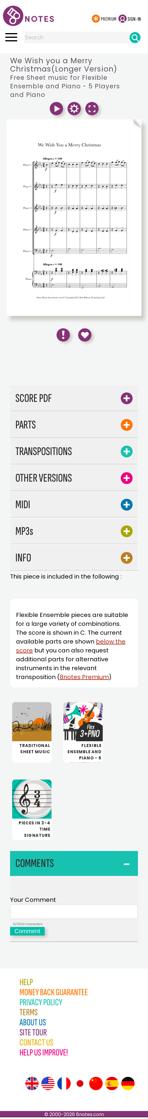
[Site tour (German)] (127, 1085)
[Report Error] (63, 335)
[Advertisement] (74, 366)
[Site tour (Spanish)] (111, 1085)
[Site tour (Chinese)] (96, 1085)
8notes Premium (84, 677)
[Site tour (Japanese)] (80, 1085)
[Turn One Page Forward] (107, 125)
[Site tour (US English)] (48, 1085)
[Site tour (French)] (64, 1085)
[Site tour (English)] (32, 1085)
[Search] (135, 37)
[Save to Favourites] (84, 335)
